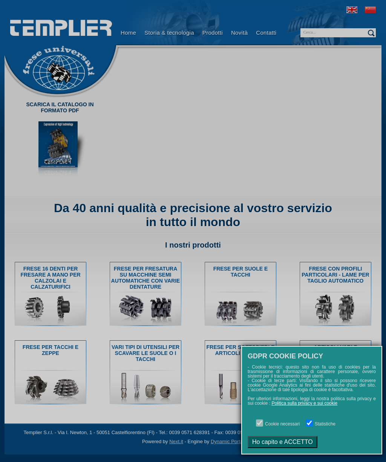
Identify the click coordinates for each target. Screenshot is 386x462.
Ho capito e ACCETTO (282, 442)
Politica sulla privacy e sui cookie (304, 403)
